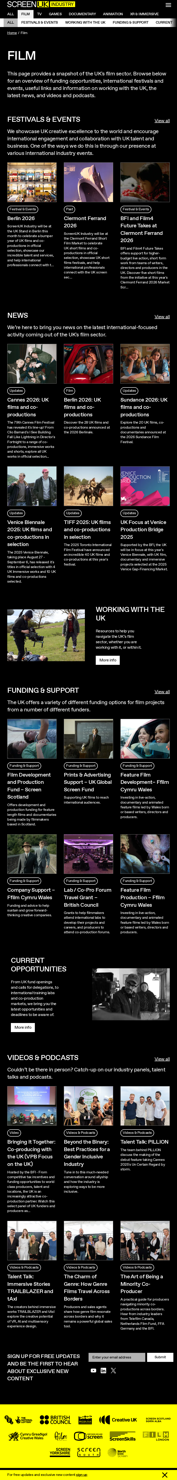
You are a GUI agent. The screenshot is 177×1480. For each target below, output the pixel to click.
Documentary (82, 14)
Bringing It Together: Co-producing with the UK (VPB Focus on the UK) (31, 1153)
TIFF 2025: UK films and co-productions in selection (87, 530)
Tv (39, 14)
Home (12, 33)
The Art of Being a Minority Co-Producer (141, 1284)
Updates (16, 390)
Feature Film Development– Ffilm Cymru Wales (144, 782)
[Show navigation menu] (168, 5)
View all (162, 121)
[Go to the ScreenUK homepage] (41, 5)
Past (69, 209)
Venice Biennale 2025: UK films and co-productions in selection (29, 533)
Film (25, 14)
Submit (160, 1357)
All (10, 14)
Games (55, 14)
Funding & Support (130, 22)
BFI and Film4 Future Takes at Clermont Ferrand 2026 (141, 229)
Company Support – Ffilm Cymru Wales (31, 894)
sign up (81, 1475)
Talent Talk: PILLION (144, 1142)
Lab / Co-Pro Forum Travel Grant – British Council (87, 898)
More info (107, 660)
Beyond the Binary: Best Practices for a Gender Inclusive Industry (87, 1153)
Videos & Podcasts (80, 1132)
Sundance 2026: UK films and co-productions (143, 407)
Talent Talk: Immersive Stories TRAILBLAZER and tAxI (30, 1288)
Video (14, 1132)
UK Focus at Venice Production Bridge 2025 (143, 530)
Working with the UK (85, 22)
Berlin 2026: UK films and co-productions (82, 407)
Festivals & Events (39, 22)
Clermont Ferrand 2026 (85, 222)
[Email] (116, 1357)
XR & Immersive (144, 14)
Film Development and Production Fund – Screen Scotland (29, 786)
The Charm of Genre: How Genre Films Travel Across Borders (87, 1288)
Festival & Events (23, 209)
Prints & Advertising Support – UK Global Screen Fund (88, 782)
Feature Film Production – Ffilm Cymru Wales (142, 898)
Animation (113, 14)
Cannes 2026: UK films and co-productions (27, 407)
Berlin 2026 (21, 218)
